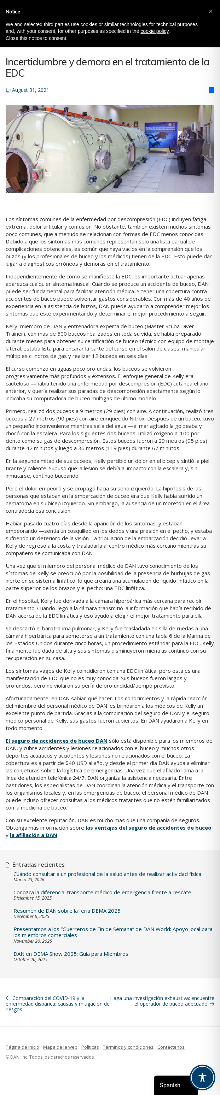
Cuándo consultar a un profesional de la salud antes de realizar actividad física (107, 874)
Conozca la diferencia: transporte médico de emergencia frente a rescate (102, 892)
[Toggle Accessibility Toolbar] (202, 1077)
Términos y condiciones (128, 1047)
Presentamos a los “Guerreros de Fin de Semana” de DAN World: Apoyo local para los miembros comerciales (113, 932)
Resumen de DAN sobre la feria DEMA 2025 (67, 911)
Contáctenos (171, 1047)
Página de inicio (22, 1047)
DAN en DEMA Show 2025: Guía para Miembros (70, 954)
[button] (210, 11)
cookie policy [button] (154, 31)
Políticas (90, 1047)
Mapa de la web (60, 1047)
